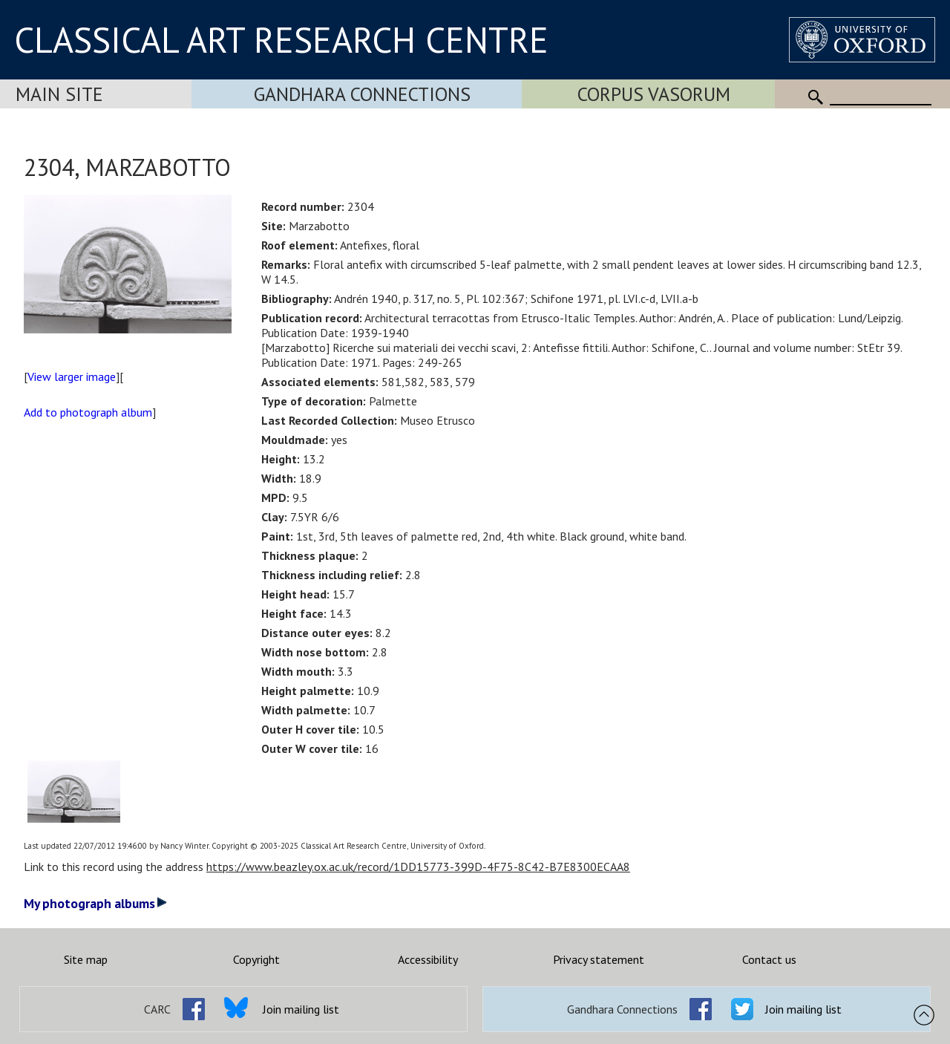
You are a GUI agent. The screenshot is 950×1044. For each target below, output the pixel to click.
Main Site (59, 94)
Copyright (256, 959)
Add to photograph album (88, 412)
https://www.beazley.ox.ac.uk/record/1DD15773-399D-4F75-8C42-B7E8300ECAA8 (418, 866)
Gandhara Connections (362, 94)
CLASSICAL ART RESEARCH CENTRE (281, 39)
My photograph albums (95, 903)
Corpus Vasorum (653, 94)
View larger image (71, 376)
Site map (86, 959)
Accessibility (428, 959)
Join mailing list (301, 1009)
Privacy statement (598, 959)
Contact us (769, 959)
